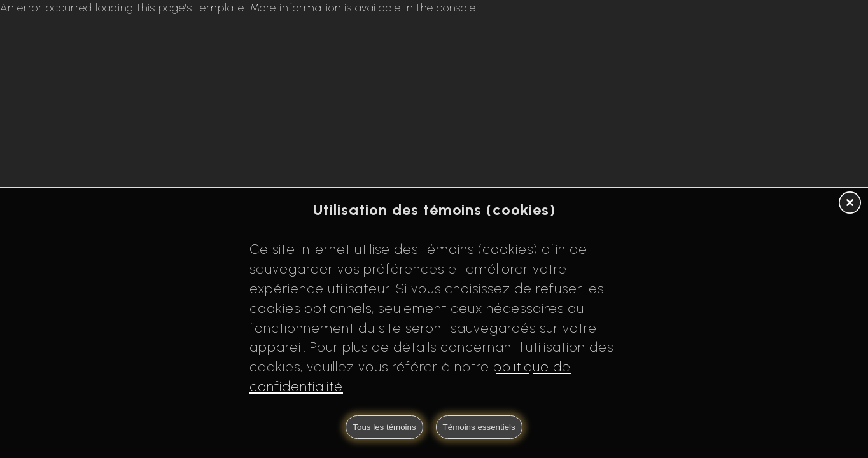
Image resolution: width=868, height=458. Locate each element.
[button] (850, 203)
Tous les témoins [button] (384, 427)
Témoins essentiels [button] (479, 427)
